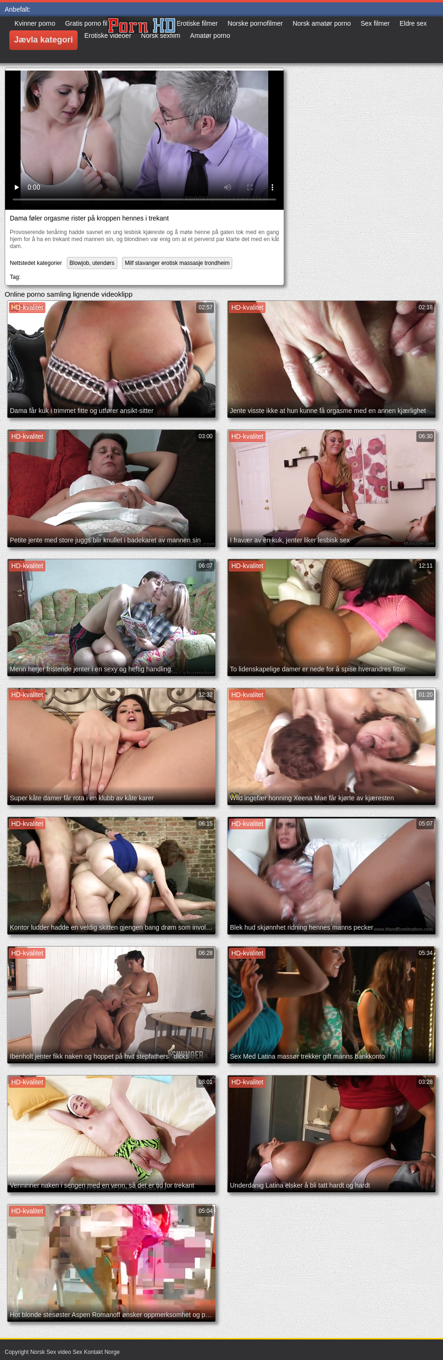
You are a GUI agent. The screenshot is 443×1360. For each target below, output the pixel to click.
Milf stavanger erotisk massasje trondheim (177, 263)
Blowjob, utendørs (92, 263)
